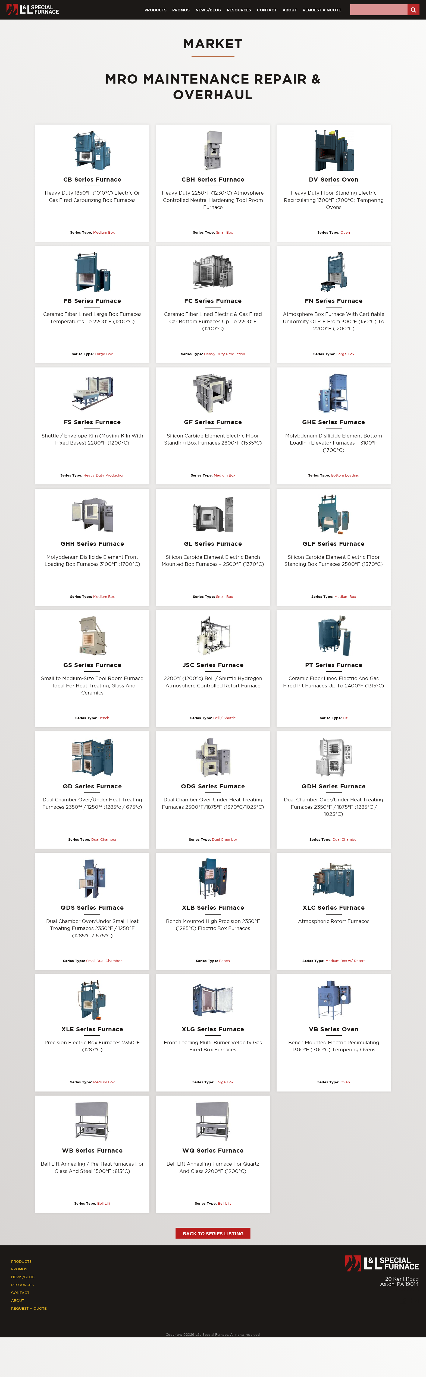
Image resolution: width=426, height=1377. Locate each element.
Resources (239, 10)
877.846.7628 (402, 1290)
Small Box (224, 232)
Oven (345, 232)
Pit (345, 718)
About (290, 10)
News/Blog (208, 10)
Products (156, 10)
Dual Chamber (104, 840)
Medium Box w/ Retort (345, 961)
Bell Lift (103, 1204)
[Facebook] (403, 1302)
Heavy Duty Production (224, 354)
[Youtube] (415, 1302)
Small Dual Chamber (104, 961)
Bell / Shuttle (224, 718)
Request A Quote (322, 10)
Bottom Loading (345, 475)
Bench (103, 718)
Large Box (104, 354)
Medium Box (104, 232)
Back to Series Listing (213, 1234)
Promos (181, 10)
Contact (267, 10)
